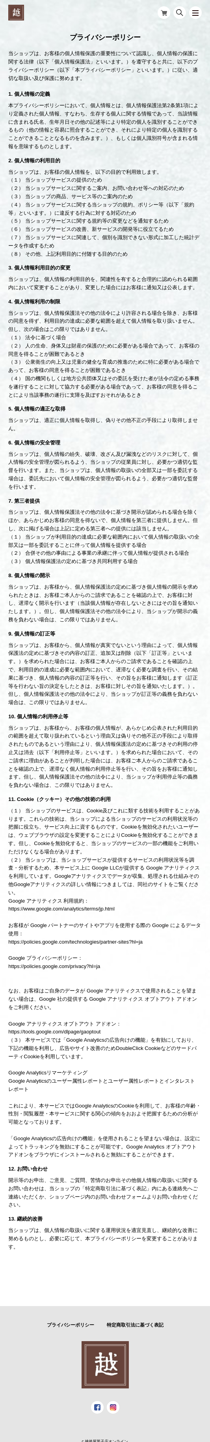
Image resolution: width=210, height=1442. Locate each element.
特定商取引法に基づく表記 (135, 1325)
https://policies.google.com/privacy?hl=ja (54, 966)
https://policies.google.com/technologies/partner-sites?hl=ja (75, 942)
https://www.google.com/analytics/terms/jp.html (61, 909)
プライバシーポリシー (70, 1325)
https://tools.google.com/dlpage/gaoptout (54, 1032)
